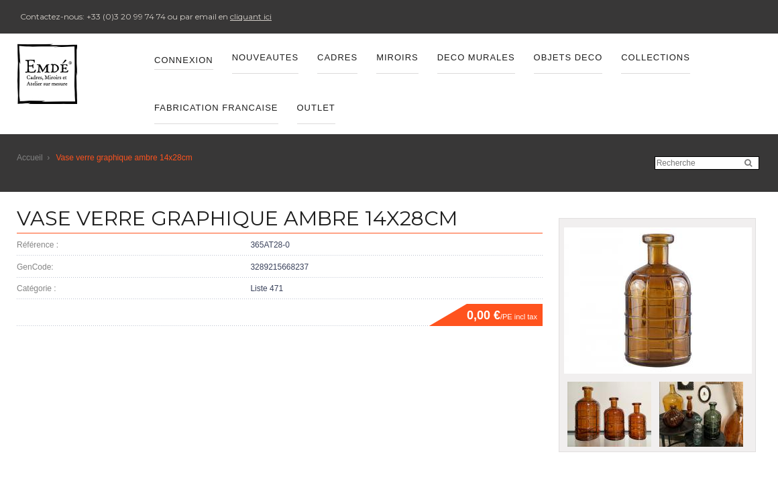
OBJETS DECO (568, 57)
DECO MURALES (476, 57)
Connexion (183, 60)
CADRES (337, 57)
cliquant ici (251, 16)
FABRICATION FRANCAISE (216, 108)
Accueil (30, 157)
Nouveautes (265, 57)
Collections (655, 57)
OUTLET (316, 108)
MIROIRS (397, 57)
